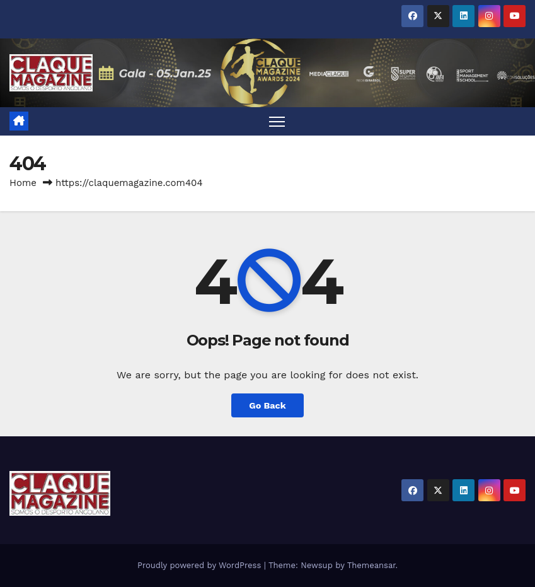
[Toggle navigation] (277, 121)
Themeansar (371, 565)
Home (23, 183)
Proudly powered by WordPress (200, 565)
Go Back (267, 405)
